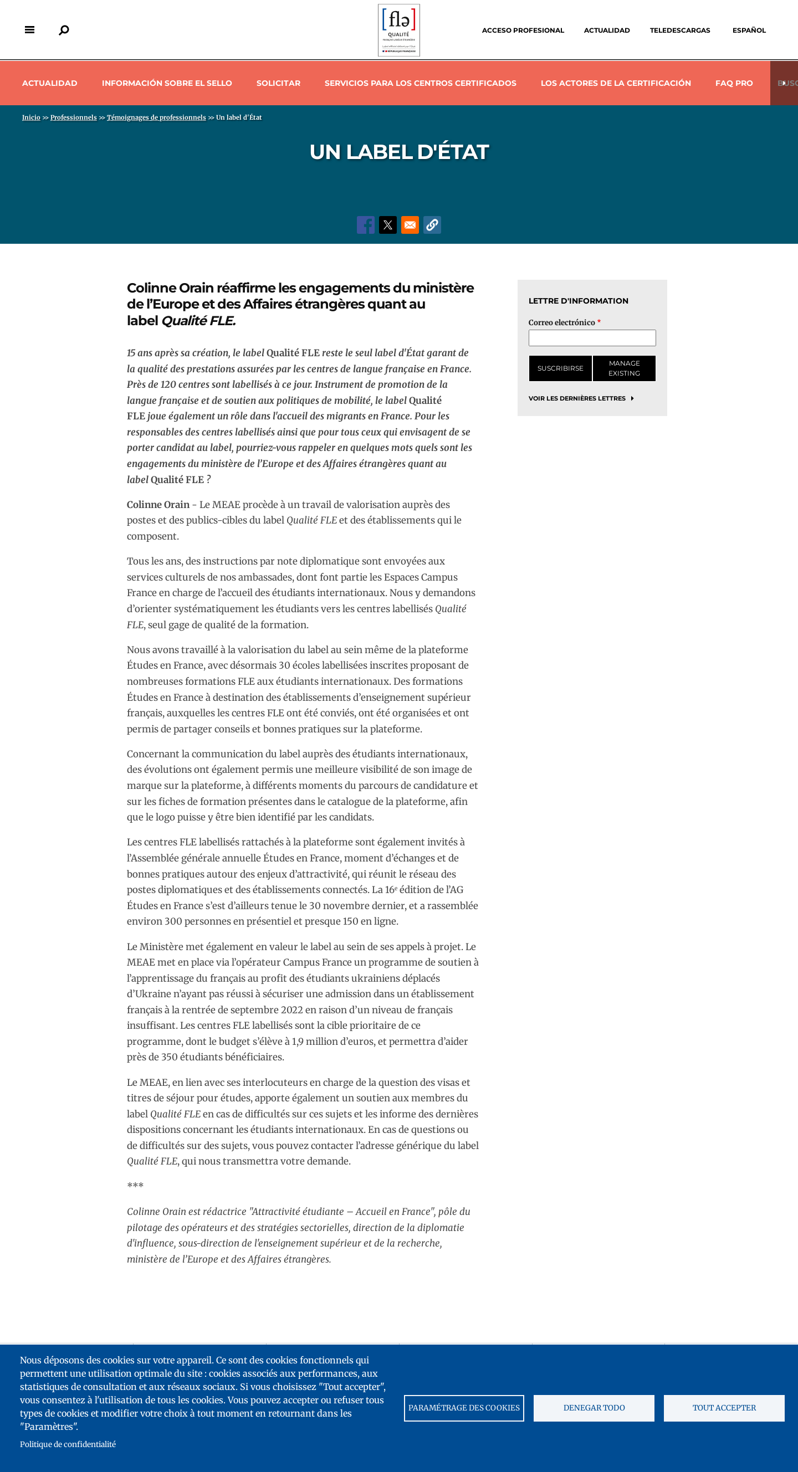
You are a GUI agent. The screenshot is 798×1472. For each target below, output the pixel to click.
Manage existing (624, 368)
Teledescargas (680, 30)
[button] (432, 225)
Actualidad (607, 30)
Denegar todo (594, 1408)
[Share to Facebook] (366, 225)
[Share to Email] (410, 225)
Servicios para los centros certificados (420, 83)
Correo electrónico (562, 322)
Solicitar (278, 83)
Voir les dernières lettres (577, 398)
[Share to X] (388, 225)
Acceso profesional (523, 30)
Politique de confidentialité (68, 1444)
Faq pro (734, 83)
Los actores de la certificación (616, 83)
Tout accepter (724, 1408)
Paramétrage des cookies (464, 1408)
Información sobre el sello (167, 83)
